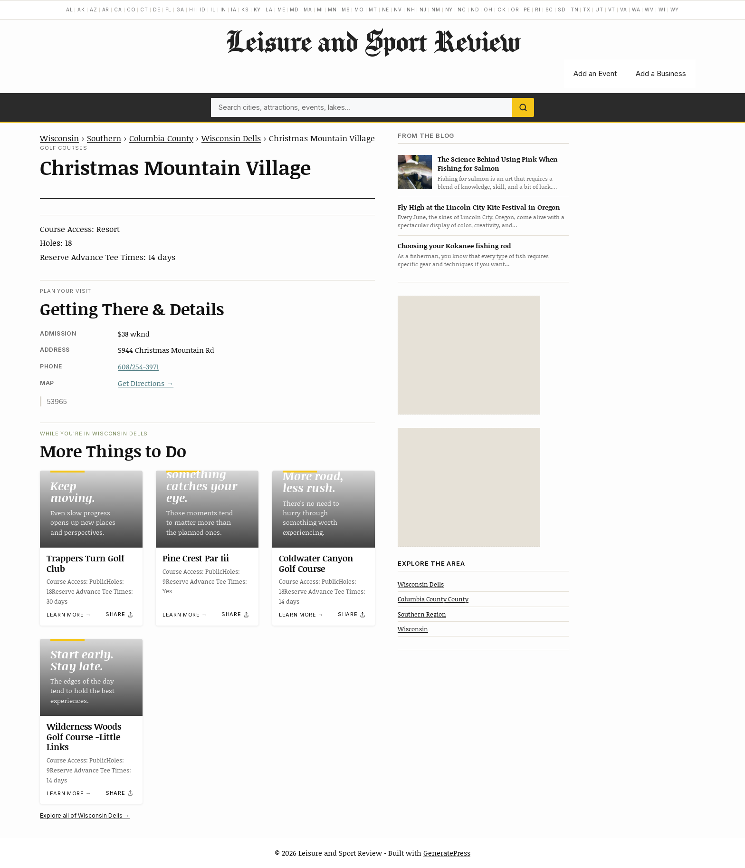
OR (515, 9)
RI (538, 9)
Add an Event (595, 73)
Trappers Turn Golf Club (85, 563)
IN (223, 9)
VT (612, 9)
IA (234, 9)
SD (562, 9)
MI (320, 9)
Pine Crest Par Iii (195, 558)
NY (449, 9)
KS (245, 9)
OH (488, 9)
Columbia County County (433, 599)
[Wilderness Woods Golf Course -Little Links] (91, 677)
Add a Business (661, 73)
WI (662, 9)
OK (501, 9)
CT (144, 9)
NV (398, 9)
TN (575, 9)
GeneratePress (446, 853)
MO (359, 9)
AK (81, 9)
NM (435, 9)
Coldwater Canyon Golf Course (316, 563)
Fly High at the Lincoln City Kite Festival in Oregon (479, 207)
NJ (423, 9)
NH (411, 9)
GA (180, 9)
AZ (93, 9)
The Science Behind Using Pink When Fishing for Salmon (498, 163)
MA (308, 9)
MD (294, 9)
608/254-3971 (138, 366)
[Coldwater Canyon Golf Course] (323, 509)
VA (623, 9)
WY (674, 9)
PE (527, 9)
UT (599, 9)
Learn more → (69, 615)
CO (131, 9)
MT (373, 9)
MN (332, 9)
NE (386, 9)
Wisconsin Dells (231, 138)
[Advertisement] (469, 355)
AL (69, 9)
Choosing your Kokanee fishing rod (454, 246)
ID (203, 9)
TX (587, 9)
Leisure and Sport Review (373, 40)
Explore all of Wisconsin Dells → (85, 815)
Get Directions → (145, 383)
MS (346, 9)
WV (649, 9)
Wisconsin (59, 138)
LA (269, 9)
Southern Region (422, 614)
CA (118, 9)
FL (168, 9)
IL (213, 9)
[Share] (120, 614)
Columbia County (161, 138)
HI (192, 9)
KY (257, 9)
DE (157, 9)
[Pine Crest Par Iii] (207, 509)
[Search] (523, 107)
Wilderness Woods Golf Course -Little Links (84, 736)
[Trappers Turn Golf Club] (91, 509)
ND (475, 9)
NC (462, 9)
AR (106, 9)
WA (636, 9)
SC (549, 9)
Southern (104, 138)
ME (281, 9)
